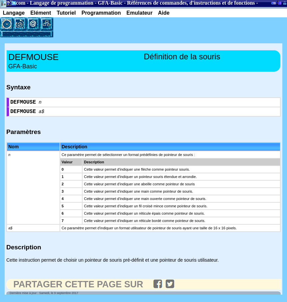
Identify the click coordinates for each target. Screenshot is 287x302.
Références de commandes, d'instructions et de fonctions (191, 3)
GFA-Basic (110, 3)
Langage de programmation (62, 3)
